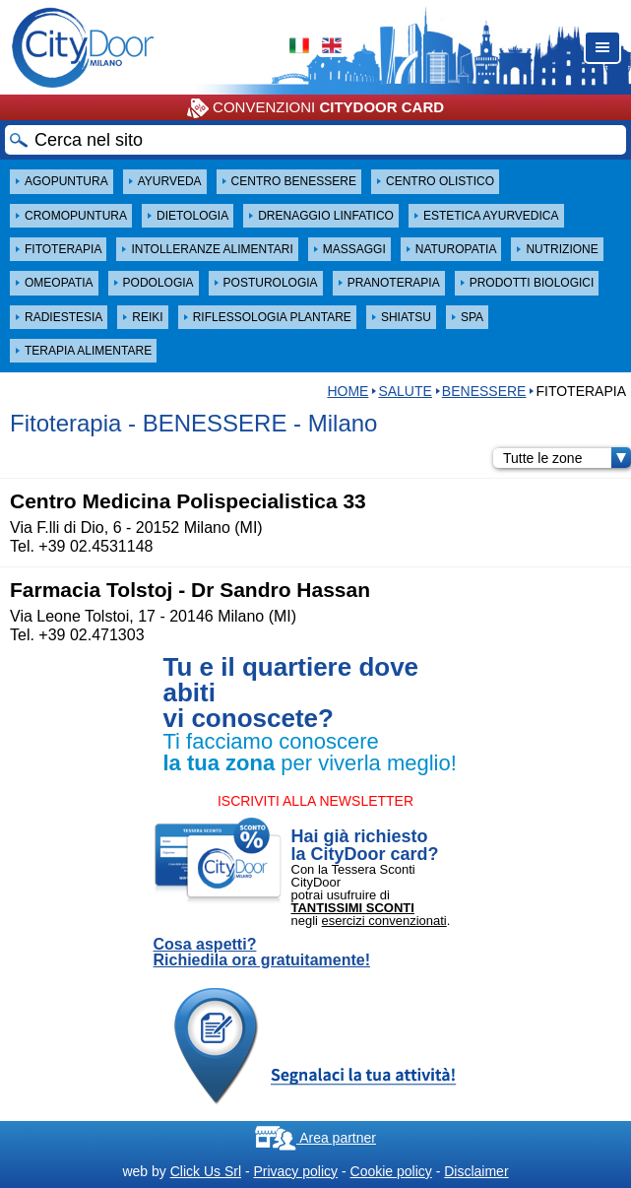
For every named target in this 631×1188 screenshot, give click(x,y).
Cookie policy (391, 1171)
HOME (347, 391)
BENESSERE (484, 391)
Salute (404, 391)
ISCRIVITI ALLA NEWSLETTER (315, 801)
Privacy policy (295, 1171)
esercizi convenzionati (384, 920)
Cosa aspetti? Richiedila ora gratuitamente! (262, 952)
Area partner (315, 1138)
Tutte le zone (567, 458)
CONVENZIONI (315, 108)
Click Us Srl (205, 1171)
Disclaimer (476, 1171)
